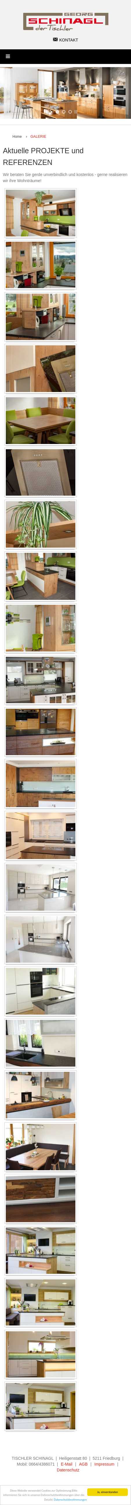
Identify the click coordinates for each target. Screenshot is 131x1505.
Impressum (104, 1464)
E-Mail (66, 1464)
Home (17, 137)
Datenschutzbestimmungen (70, 1500)
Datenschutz (68, 1470)
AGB (83, 1464)
